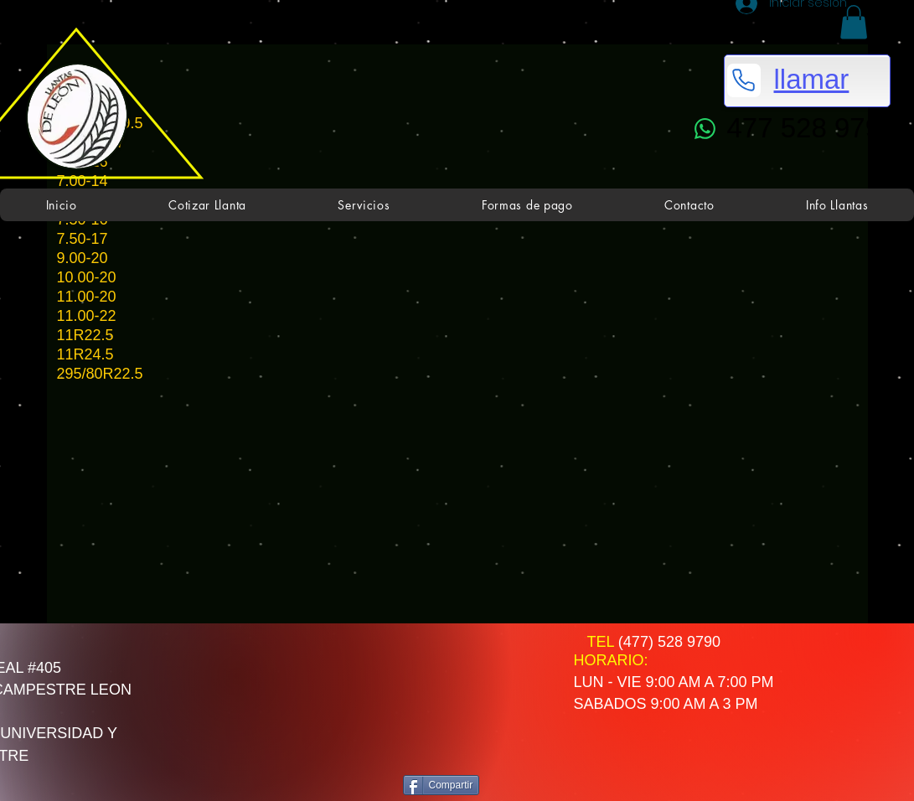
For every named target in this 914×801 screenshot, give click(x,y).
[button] (853, 22)
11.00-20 (86, 296)
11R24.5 (85, 354)
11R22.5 (85, 335)
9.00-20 (82, 258)
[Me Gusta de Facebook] (469, 685)
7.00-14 (84, 181)
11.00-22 (86, 315)
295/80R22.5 (100, 373)
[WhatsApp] (705, 128)
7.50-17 (82, 238)
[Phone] (744, 80)
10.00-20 (86, 277)
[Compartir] (441, 785)
